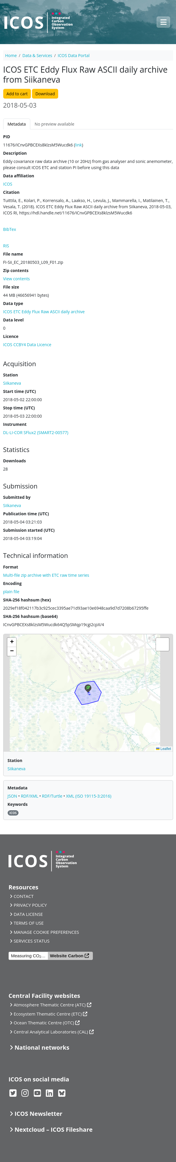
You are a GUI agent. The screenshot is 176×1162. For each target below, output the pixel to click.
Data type (13, 303)
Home (11, 55)
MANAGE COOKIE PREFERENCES (46, 932)
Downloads (14, 461)
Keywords (18, 804)
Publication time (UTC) (26, 513)
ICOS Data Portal (74, 55)
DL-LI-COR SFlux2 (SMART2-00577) (35, 432)
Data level (13, 320)
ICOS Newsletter (38, 1114)
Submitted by (17, 497)
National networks (41, 1047)
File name (13, 254)
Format (10, 567)
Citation (11, 192)
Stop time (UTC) (19, 408)
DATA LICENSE (28, 914)
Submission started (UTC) (29, 530)
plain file (11, 591)
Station (10, 375)
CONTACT (23, 896)
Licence (11, 336)
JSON (13, 796)
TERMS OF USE (28, 923)
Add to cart (17, 93)
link (78, 145)
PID (6, 136)
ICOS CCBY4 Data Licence (27, 344)
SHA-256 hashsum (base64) (30, 616)
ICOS (7, 184)
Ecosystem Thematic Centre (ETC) (48, 1014)
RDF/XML (30, 796)
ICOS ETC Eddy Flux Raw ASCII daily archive (44, 311)
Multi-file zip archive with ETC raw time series (46, 575)
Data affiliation (18, 176)
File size (11, 287)
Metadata (17, 124)
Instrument (15, 424)
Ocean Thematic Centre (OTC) (44, 1023)
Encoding (12, 583)
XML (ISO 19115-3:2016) (88, 796)
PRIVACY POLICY (30, 905)
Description (15, 153)
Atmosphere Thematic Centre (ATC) (50, 1005)
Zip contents (16, 270)
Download (45, 93)
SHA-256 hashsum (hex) (27, 600)
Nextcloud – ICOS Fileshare (53, 1129)
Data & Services (37, 55)
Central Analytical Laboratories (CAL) (51, 1032)
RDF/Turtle (52, 796)
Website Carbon (66, 955)
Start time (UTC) (19, 391)
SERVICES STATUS (31, 941)
